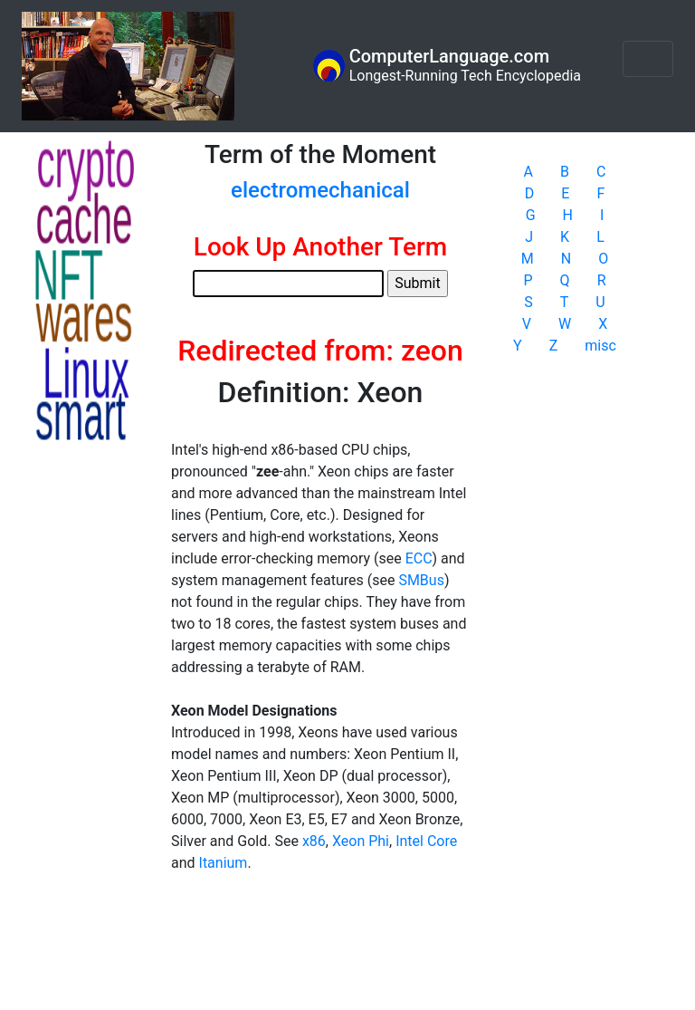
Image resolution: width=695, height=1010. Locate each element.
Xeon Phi (360, 841)
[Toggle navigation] (648, 59)
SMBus (421, 580)
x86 (314, 841)
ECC (419, 558)
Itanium (223, 862)
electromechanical (320, 190)
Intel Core (426, 841)
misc (600, 345)
